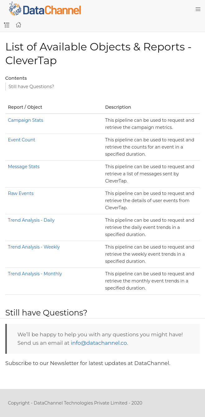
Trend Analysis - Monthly (35, 274)
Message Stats (24, 166)
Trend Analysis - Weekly (34, 247)
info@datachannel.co (99, 343)
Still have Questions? (31, 86)
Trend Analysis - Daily (31, 220)
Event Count (21, 140)
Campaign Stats (25, 120)
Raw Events (21, 193)
